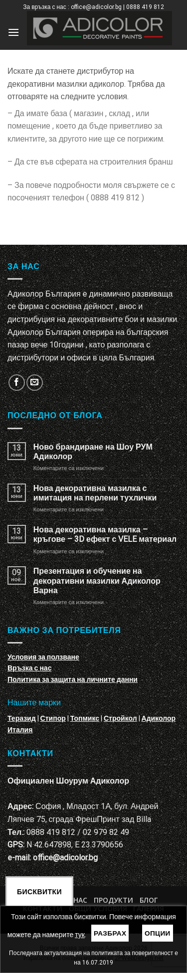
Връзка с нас (29, 668)
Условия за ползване (43, 657)
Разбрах (110, 933)
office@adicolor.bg (65, 857)
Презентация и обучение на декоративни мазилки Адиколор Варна (97, 580)
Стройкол (120, 718)
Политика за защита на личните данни (72, 679)
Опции (158, 933)
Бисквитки (39, 892)
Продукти (113, 900)
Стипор (53, 718)
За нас (75, 900)
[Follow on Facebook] (16, 382)
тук (80, 935)
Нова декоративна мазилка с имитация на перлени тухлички (95, 493)
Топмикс (84, 718)
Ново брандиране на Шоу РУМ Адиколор (93, 451)
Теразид (21, 718)
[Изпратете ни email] (34, 382)
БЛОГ (149, 900)
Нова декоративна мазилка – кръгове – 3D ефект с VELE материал (105, 534)
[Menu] (13, 32)
